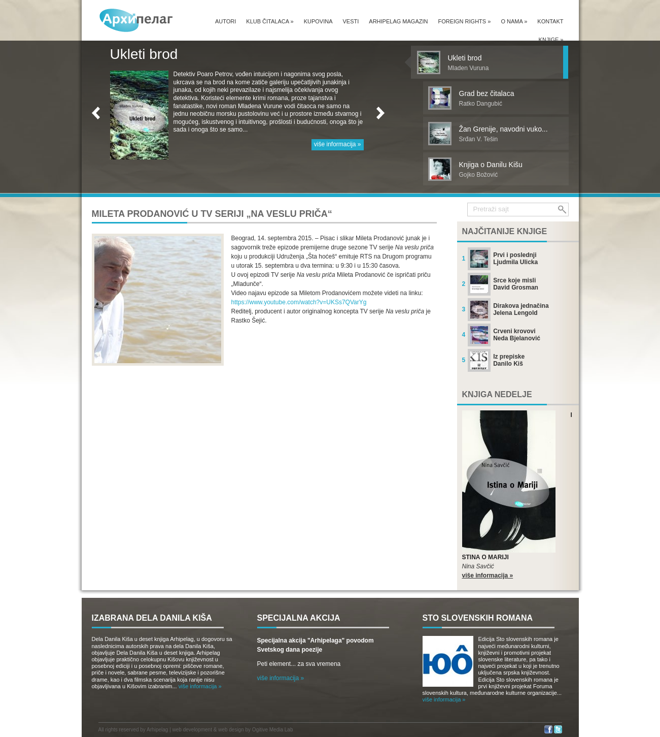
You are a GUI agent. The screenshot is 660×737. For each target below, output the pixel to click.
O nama (514, 21)
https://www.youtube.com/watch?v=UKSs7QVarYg (299, 302)
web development (192, 729)
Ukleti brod (144, 54)
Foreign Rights (464, 21)
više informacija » (337, 144)
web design (231, 729)
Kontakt (550, 21)
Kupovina (318, 21)
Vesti (351, 21)
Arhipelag (157, 729)
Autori (225, 21)
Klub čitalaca (269, 21)
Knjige (551, 40)
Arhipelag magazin (398, 21)
